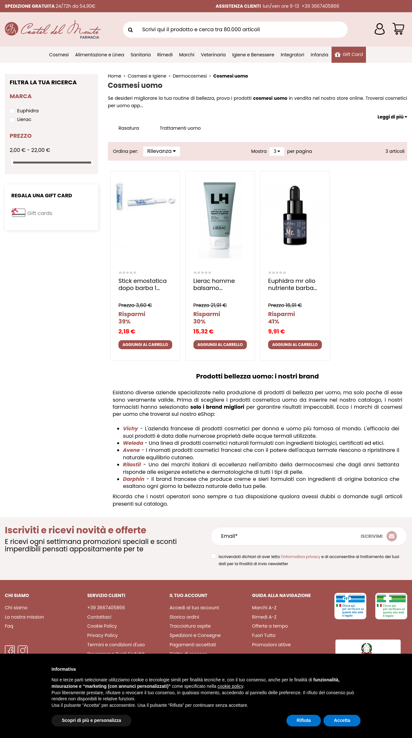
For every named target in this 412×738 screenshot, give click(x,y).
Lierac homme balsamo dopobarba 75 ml (218, 284)
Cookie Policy (102, 626)
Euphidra (28, 110)
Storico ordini (184, 617)
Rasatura (128, 128)
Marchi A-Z (264, 607)
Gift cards (39, 213)
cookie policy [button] (230, 686)
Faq (9, 626)
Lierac (24, 119)
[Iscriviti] (379, 536)
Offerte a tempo (270, 626)
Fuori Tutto (264, 635)
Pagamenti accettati (193, 644)
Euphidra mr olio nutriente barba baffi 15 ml (291, 284)
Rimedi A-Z (264, 617)
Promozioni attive (271, 644)
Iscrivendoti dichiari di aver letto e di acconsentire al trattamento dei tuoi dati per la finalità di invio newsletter (309, 560)
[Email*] (276, 536)
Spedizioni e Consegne (195, 635)
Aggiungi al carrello (145, 344)
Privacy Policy (102, 635)
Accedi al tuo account (194, 607)
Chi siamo (16, 607)
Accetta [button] (342, 720)
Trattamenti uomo (180, 128)
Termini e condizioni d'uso (116, 644)
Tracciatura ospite (190, 626)
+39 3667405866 (106, 607)
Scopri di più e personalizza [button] (91, 720)
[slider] (12, 162)
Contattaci (99, 617)
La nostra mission (24, 617)
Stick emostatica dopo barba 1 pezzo (142, 284)
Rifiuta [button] (304, 720)
